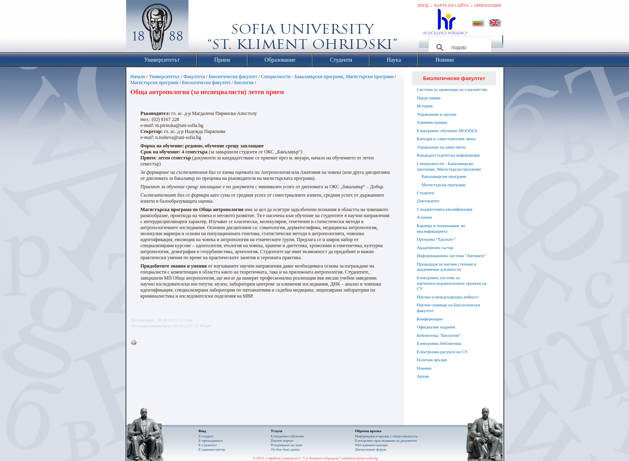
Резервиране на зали (286, 445)
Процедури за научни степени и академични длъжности (446, 267)
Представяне (428, 97)
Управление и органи (437, 114)
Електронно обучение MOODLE (447, 130)
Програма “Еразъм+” (436, 239)
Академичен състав (435, 247)
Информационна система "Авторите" (451, 255)
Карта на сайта (451, 5)
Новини (424, 368)
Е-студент (206, 436)
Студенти (425, 192)
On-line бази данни (285, 449)
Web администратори (371, 445)
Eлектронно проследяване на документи (386, 441)
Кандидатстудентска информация (448, 155)
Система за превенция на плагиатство (452, 89)
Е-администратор (212, 449)
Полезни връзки (432, 359)
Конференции (429, 318)
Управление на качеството (441, 147)
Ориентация (487, 5)
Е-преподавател (211, 441)
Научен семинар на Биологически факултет (448, 307)
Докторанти (428, 200)
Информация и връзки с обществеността (386, 436)
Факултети (194, 76)
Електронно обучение (287, 436)
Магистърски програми (154, 82)
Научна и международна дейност (448, 296)
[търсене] (458, 47)
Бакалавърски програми (444, 176)
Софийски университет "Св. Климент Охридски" (202, 28)
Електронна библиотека (439, 343)
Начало (137, 76)
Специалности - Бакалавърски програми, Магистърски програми (327, 76)
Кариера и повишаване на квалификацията (441, 228)
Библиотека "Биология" (439, 335)
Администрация (432, 122)
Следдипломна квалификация (444, 209)
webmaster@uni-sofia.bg (359, 458)
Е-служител (208, 445)
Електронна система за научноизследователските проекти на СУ (452, 283)
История (424, 105)
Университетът (164, 76)
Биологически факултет (233, 76)
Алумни (424, 217)
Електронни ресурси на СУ (442, 351)
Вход (423, 5)
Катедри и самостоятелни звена (446, 138)
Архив (423, 376)
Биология (244, 82)
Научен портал (282, 441)
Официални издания (436, 326)
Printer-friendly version (135, 342)
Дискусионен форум (370, 449)
